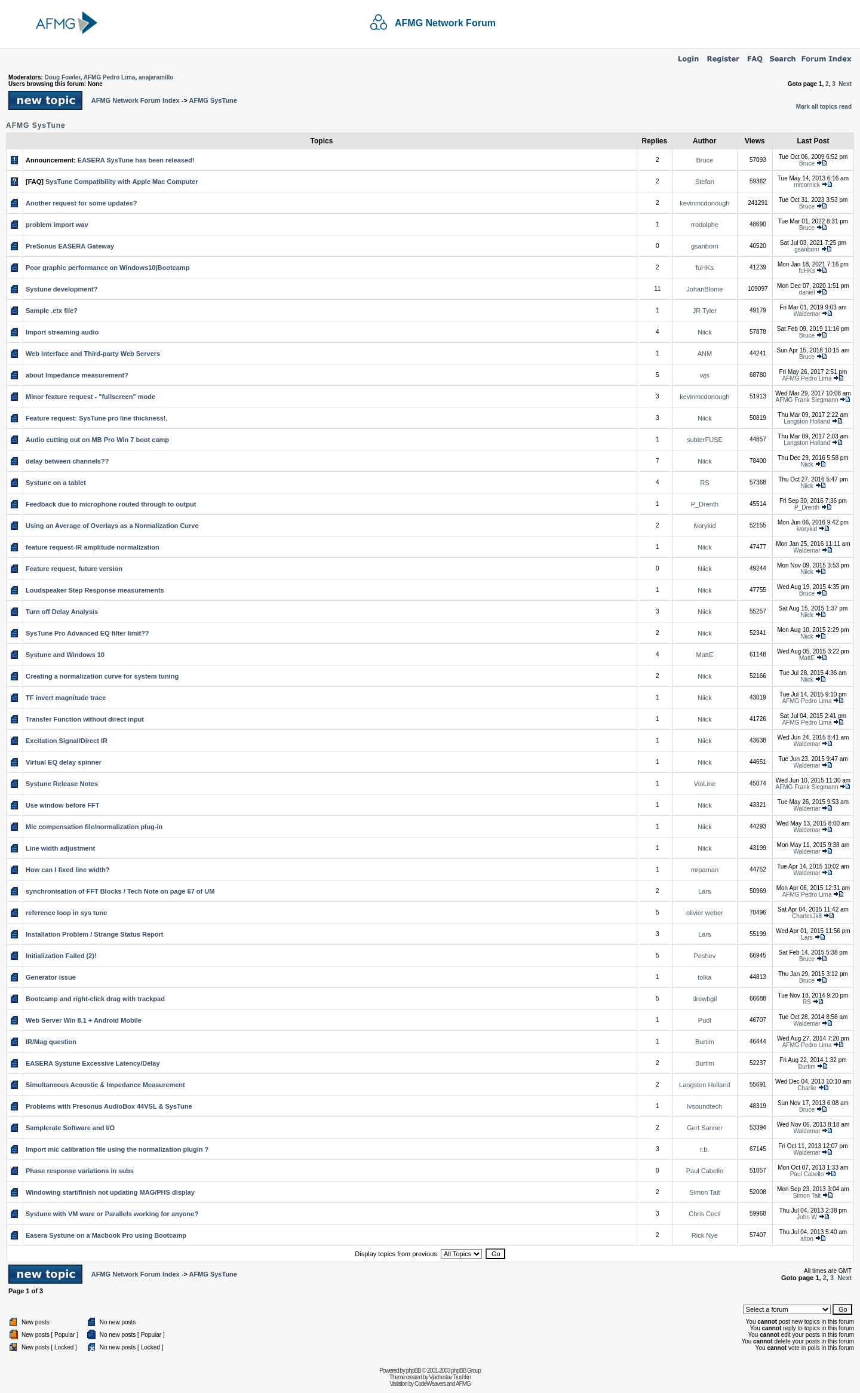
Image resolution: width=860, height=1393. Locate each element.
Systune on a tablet (56, 482)
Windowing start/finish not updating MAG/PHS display (110, 1192)
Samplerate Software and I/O (70, 1127)
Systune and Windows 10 (65, 654)
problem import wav (57, 224)
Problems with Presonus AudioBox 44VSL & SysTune (109, 1106)
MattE (705, 654)
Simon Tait (704, 1192)
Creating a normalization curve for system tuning (102, 676)
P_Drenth (704, 504)
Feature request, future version (74, 568)
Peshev (705, 955)
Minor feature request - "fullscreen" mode (90, 396)
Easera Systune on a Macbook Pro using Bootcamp (106, 1235)
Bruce (705, 160)
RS (704, 482)
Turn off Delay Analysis (62, 611)
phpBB (413, 1370)
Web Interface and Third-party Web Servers (93, 353)
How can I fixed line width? (68, 869)
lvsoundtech (705, 1106)
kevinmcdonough (704, 203)
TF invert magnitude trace (66, 697)
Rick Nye (705, 1235)
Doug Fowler (63, 77)
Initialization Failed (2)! (61, 955)
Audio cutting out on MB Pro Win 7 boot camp (97, 439)
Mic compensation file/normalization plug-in (94, 826)
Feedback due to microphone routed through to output (111, 504)
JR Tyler (705, 310)
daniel (807, 292)
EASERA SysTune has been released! (136, 160)
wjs (705, 375)
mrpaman (704, 869)
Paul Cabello (704, 1170)
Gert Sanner (705, 1127)
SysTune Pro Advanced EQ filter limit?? (87, 633)
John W (807, 1217)
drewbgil (704, 998)
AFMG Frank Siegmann (807, 400)
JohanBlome (704, 289)
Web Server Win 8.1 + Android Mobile (84, 1020)
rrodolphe (704, 224)
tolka (704, 977)
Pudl (704, 1020)
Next (845, 84)
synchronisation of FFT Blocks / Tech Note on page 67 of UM (120, 891)
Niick (705, 332)
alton (806, 1238)
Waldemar (806, 314)
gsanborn (704, 246)
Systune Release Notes (62, 783)
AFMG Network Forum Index (135, 100)
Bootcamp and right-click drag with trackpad (95, 998)
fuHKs (705, 267)
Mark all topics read (824, 106)
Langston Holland (807, 421)
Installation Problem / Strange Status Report (94, 934)
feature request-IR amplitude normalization (92, 547)
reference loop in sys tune (66, 912)
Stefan (704, 181)
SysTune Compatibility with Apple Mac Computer (121, 181)
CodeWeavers (430, 1383)
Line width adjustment (60, 848)
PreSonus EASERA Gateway (70, 246)
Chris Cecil (704, 1213)
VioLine (705, 783)
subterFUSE (705, 439)
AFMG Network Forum (445, 23)
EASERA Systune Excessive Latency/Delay (93, 1063)
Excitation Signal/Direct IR (67, 740)
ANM (705, 353)
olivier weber (704, 912)
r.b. (704, 1149)
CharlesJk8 (807, 916)
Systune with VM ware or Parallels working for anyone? (112, 1213)
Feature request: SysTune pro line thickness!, (97, 418)
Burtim (704, 1041)
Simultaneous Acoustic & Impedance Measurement (105, 1084)
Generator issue (51, 977)
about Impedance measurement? (77, 375)
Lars (704, 891)
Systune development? (61, 289)
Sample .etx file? (52, 310)
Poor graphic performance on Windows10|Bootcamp (107, 267)
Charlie (806, 1088)
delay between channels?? (67, 461)
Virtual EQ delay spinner (64, 762)
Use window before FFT (62, 805)
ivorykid (704, 525)
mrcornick (806, 185)
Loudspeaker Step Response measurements (95, 590)
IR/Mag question (51, 1041)
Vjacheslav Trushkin (450, 1377)
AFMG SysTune (212, 100)
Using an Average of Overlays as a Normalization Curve (112, 525)
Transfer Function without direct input (85, 719)
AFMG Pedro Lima (110, 77)
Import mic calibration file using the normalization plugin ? (117, 1149)
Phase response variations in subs (80, 1170)
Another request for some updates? (81, 203)
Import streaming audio (62, 332)
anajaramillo (156, 77)
